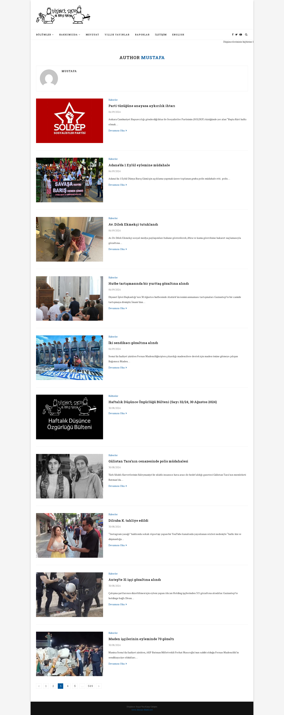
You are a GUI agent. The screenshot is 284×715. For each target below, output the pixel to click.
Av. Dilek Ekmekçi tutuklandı (133, 224)
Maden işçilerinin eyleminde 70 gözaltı (141, 639)
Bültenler (113, 396)
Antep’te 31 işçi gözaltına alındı (134, 580)
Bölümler (43, 34)
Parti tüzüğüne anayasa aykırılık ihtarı (142, 106)
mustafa (69, 71)
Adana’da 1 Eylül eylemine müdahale (139, 165)
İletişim (161, 34)
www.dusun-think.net (142, 709)
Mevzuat (92, 34)
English (178, 34)
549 (90, 686)
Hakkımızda (68, 34)
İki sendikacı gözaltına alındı (133, 343)
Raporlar (142, 34)
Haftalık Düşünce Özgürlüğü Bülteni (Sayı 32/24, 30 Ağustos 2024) (162, 402)
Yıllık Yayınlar (117, 34)
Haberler (113, 100)
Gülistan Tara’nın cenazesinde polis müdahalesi (148, 461)
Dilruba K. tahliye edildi (128, 520)
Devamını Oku (117, 130)
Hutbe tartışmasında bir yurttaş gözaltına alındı (148, 283)
